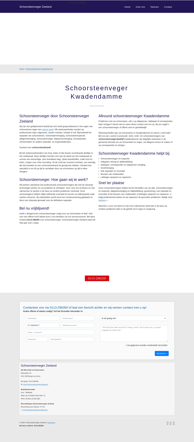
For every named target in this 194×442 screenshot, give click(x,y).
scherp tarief (47, 129)
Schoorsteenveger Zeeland (35, 6)
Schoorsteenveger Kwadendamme (39, 69)
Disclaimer (51, 422)
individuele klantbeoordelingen (35, 410)
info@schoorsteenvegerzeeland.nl (35, 384)
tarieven (102, 200)
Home (21, 69)
